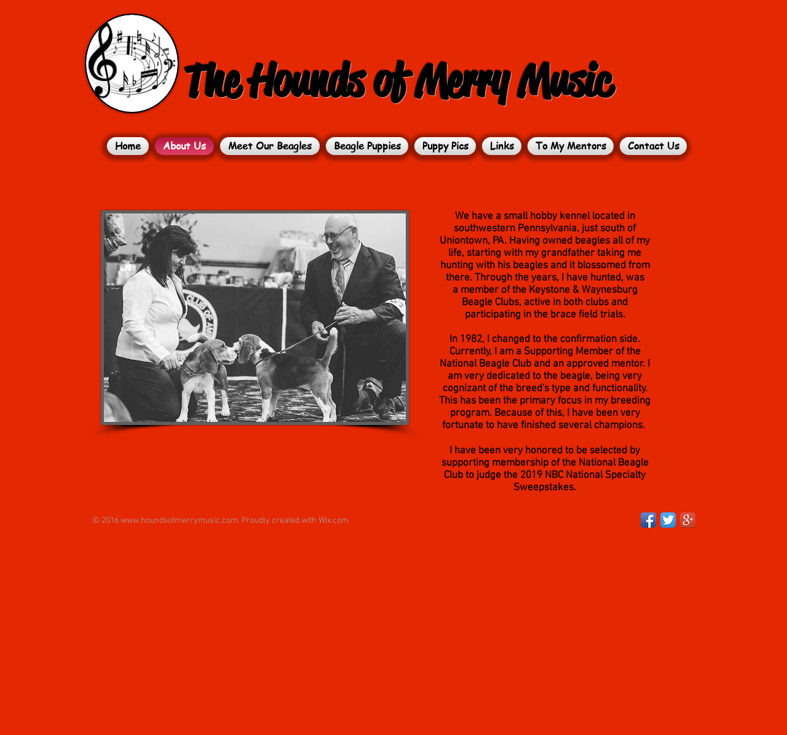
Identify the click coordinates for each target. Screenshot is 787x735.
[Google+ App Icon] (687, 520)
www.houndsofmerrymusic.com (179, 520)
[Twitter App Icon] (668, 520)
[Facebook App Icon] (648, 520)
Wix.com (333, 520)
